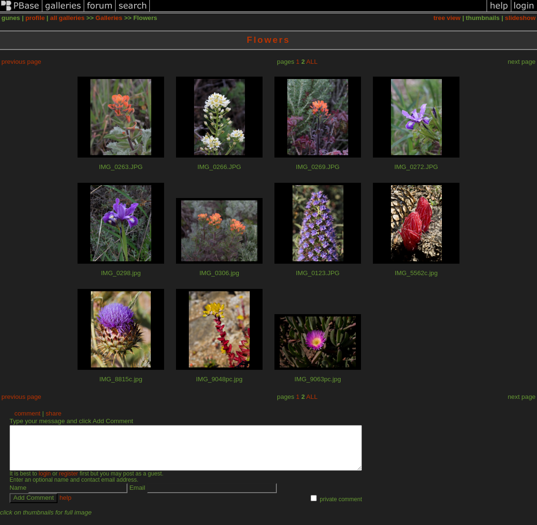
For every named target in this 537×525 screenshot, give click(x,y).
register (68, 482)
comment (27, 413)
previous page (21, 61)
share (53, 413)
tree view (446, 17)
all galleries (67, 17)
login (44, 482)
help (65, 506)
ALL (312, 61)
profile (35, 17)
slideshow (520, 17)
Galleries (109, 17)
